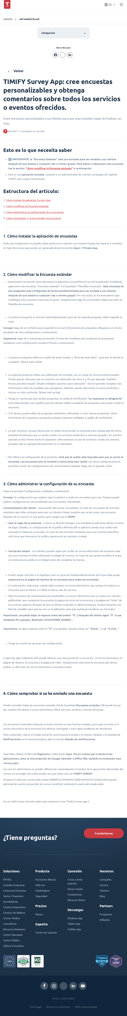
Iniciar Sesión (75, 888)
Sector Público (11, 940)
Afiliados (105, 919)
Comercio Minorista (14, 890)
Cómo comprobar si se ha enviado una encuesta (33, 218)
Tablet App (74, 923)
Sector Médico (11, 918)
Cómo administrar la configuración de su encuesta (35, 212)
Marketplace (42, 890)
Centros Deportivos (14, 907)
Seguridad (41, 896)
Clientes (104, 890)
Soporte (8, 19)
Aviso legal (35, 1007)
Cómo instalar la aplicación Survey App (28, 200)
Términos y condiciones (58, 1007)
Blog (102, 896)
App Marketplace (29, 19)
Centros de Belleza (14, 912)
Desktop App (75, 918)
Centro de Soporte (46, 932)
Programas (106, 914)
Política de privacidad (86, 1007)
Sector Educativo (13, 934)
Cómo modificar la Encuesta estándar (49, 168)
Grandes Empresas (14, 885)
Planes (39, 914)
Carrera (104, 885)
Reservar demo (76, 900)
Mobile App (74, 929)
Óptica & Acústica (13, 945)
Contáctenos (104, 833)
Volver (16, 71)
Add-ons (40, 885)
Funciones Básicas (45, 879)
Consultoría (9, 923)
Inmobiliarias (10, 901)
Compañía (105, 879)
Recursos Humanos (14, 929)
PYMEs (7, 879)
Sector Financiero (13, 896)
